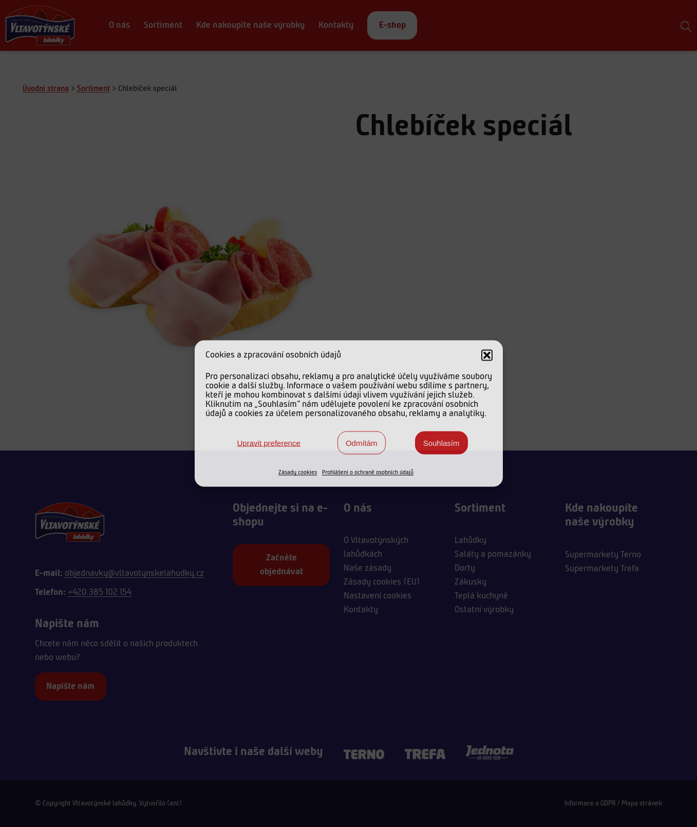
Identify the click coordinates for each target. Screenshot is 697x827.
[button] (487, 355)
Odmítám (362, 442)
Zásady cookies (297, 472)
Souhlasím (441, 442)
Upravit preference (268, 442)
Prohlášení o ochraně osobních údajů (367, 472)
